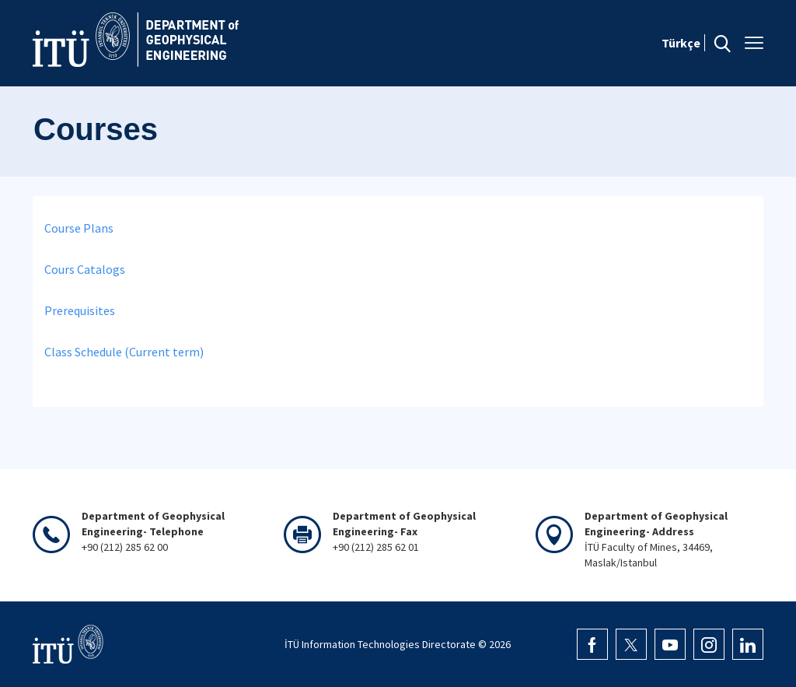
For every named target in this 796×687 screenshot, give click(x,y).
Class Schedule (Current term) (124, 351)
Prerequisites (79, 310)
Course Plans (78, 228)
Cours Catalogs (84, 269)
